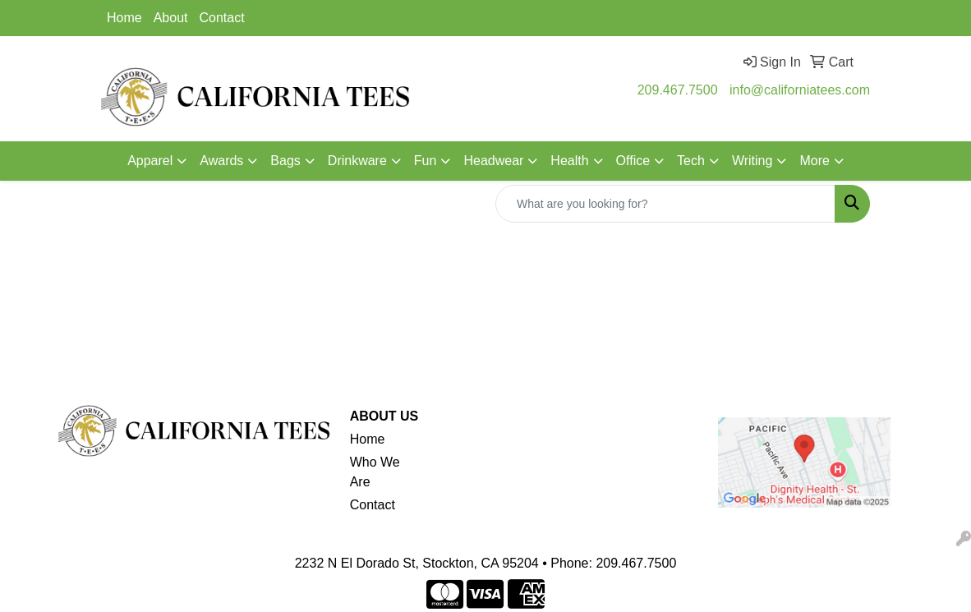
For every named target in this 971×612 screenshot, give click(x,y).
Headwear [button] (493, 161)
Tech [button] (691, 161)
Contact (222, 18)
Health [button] (569, 161)
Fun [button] (425, 161)
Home (124, 18)
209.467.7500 (677, 90)
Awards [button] (221, 161)
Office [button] (633, 161)
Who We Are (375, 472)
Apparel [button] (150, 161)
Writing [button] (752, 161)
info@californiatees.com (799, 90)
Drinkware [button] (357, 161)
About (171, 18)
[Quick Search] (665, 204)
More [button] (814, 161)
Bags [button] (285, 161)
